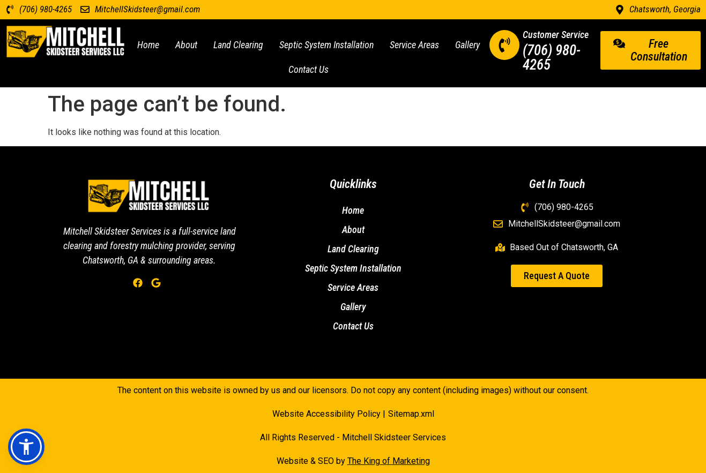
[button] (26, 446)
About (186, 44)
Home (148, 44)
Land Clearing (238, 44)
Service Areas (414, 44)
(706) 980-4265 (552, 57)
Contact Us (308, 69)
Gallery (467, 44)
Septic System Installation (326, 44)
